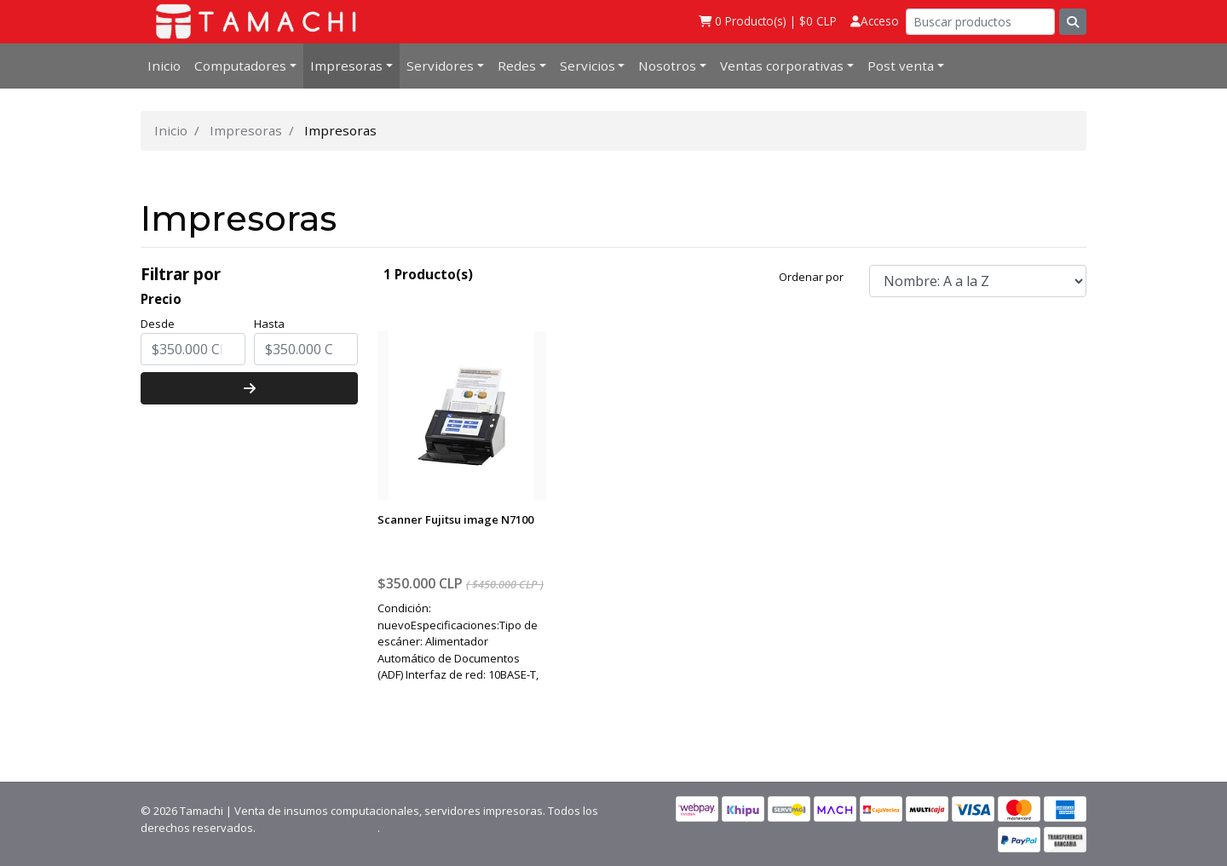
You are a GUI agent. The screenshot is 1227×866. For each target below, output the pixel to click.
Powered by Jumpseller (317, 827)
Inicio (164, 65)
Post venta (900, 65)
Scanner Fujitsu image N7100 (455, 519)
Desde (158, 323)
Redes (517, 65)
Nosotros (667, 65)
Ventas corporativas (782, 65)
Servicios (587, 65)
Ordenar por (811, 276)
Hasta (269, 323)
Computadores (240, 65)
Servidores (440, 65)
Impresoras (346, 65)
